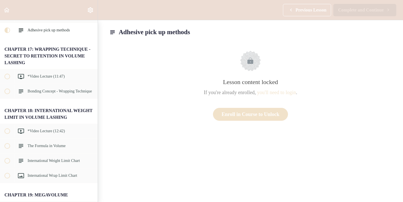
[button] (7, 10)
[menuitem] (91, 10)
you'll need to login (276, 92)
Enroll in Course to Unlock (251, 114)
